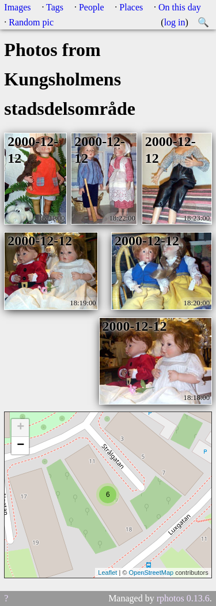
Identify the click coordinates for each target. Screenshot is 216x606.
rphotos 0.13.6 (183, 598)
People (91, 7)
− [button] (20, 445)
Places (131, 7)
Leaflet (107, 572)
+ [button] (20, 427)
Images (17, 7)
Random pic (31, 22)
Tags (54, 7)
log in (174, 22)
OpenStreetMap (150, 572)
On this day (179, 7)
